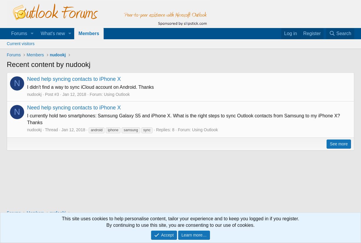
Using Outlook (117, 94)
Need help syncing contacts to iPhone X (74, 79)
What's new (53, 33)
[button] (32, 33)
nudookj (34, 94)
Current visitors (20, 43)
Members (89, 33)
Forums (19, 33)
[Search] (340, 33)
